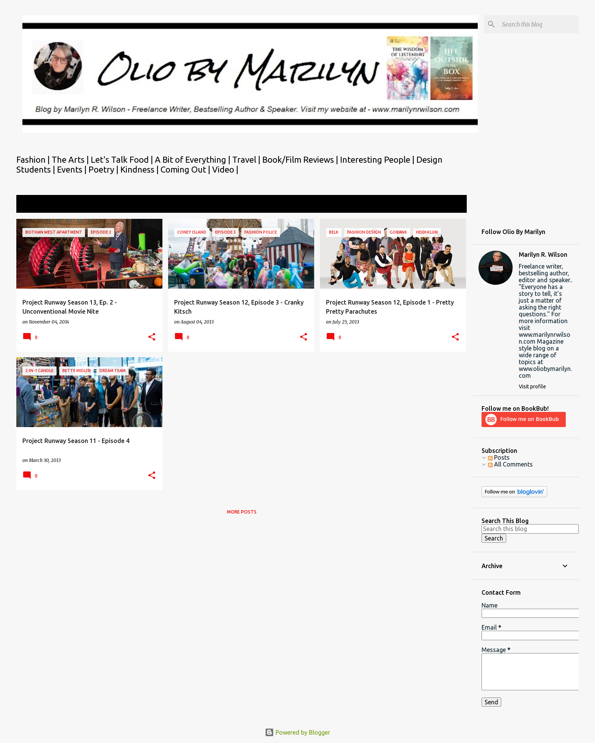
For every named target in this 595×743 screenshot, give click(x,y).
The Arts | (71, 159)
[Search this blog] (539, 24)
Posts (499, 457)
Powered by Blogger (297, 732)
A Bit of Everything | (193, 159)
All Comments (510, 464)
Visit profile (532, 386)
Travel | (247, 159)
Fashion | (34, 159)
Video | (225, 169)
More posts (242, 511)
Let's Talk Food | (123, 159)
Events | (72, 169)
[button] (151, 337)
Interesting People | (378, 159)
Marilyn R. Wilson (543, 254)
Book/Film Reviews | (301, 159)
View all (451, 204)
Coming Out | (186, 169)
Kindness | (140, 169)
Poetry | (104, 169)
